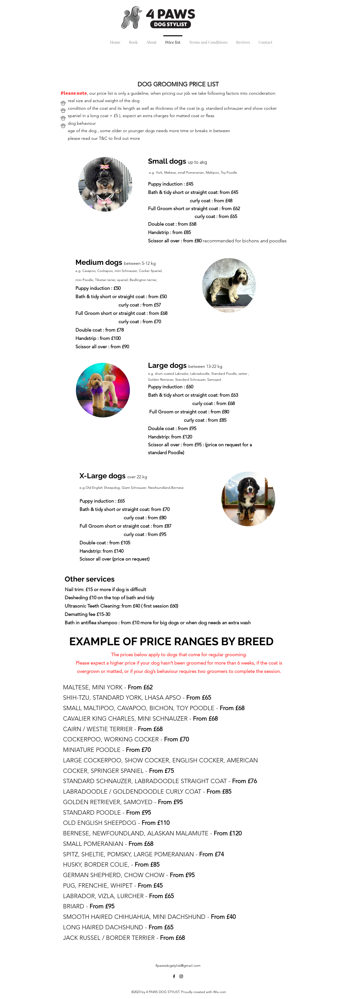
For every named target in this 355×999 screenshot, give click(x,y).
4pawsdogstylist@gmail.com (178, 965)
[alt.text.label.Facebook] (174, 976)
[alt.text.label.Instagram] (181, 976)
